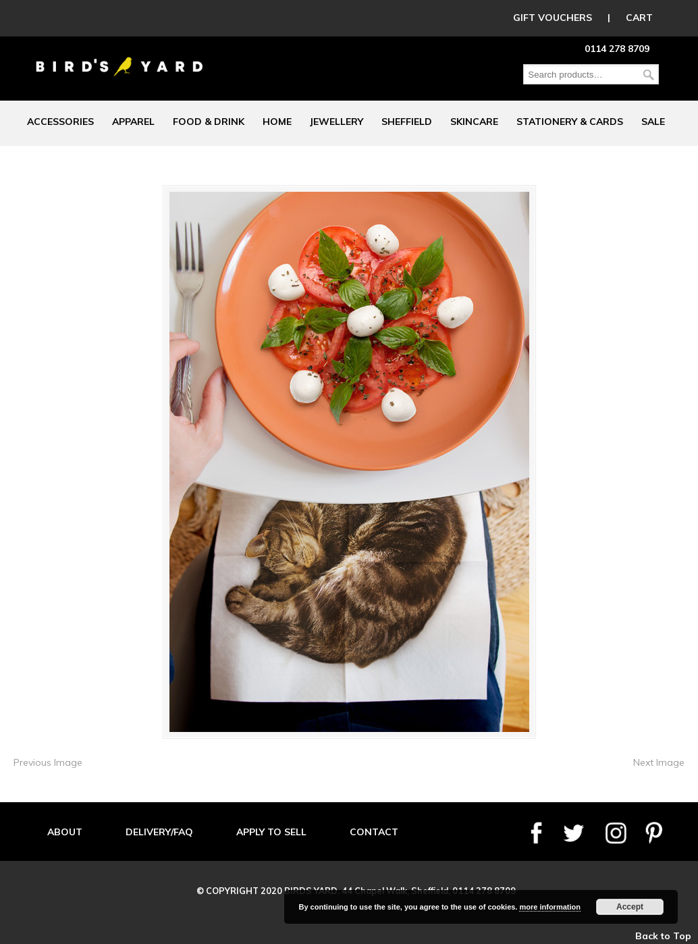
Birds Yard (119, 56)
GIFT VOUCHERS (552, 17)
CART (639, 17)
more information (549, 907)
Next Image (658, 762)
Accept (629, 907)
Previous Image (48, 762)
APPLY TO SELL (271, 832)
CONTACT (374, 832)
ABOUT (64, 832)
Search (649, 74)
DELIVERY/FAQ (159, 832)
